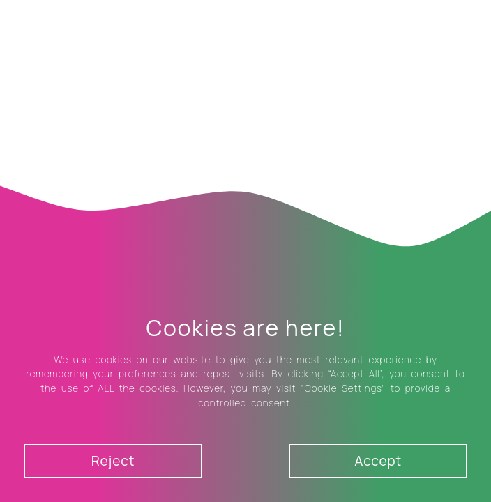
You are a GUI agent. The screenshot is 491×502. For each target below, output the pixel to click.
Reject (113, 461)
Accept (378, 461)
